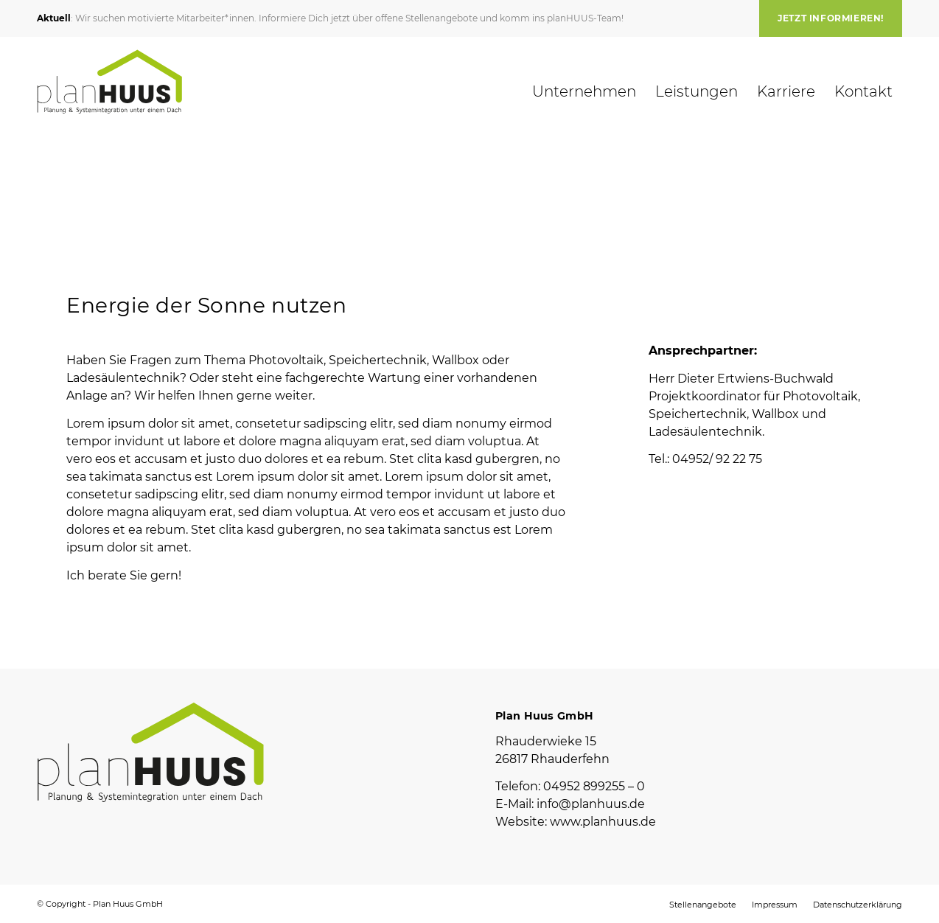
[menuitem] (827, 18)
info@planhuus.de (591, 804)
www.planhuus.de (603, 822)
